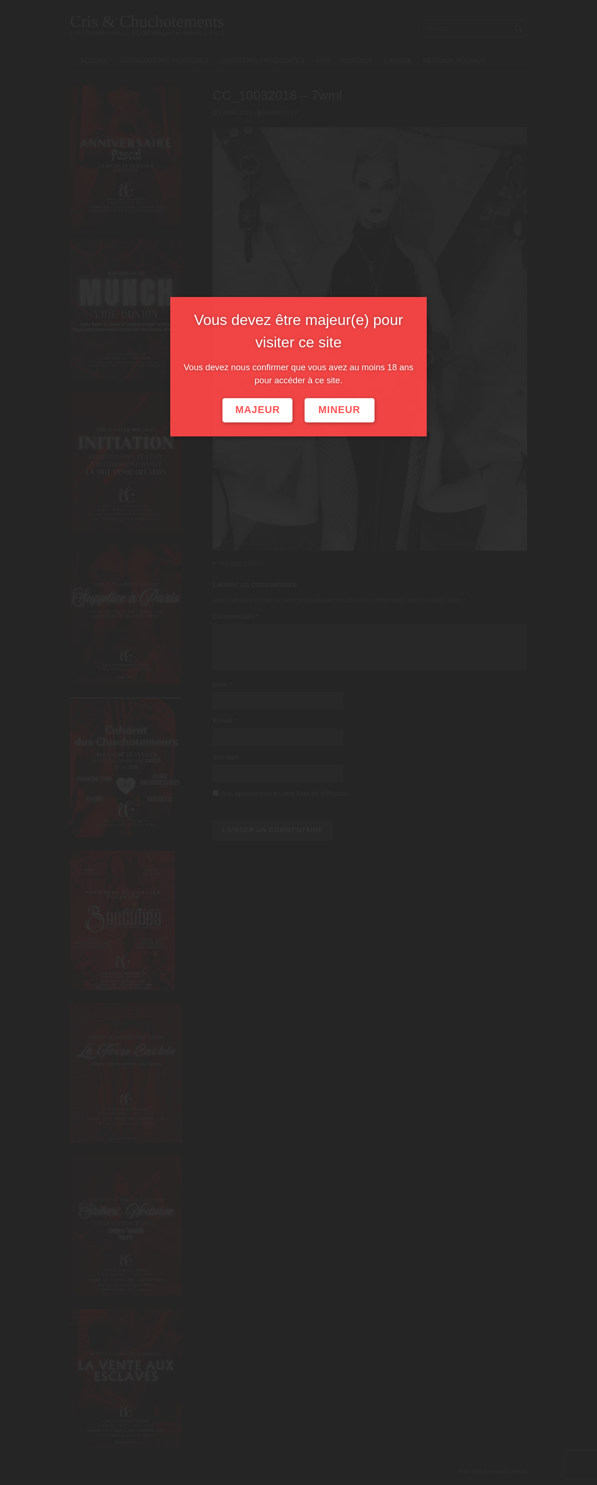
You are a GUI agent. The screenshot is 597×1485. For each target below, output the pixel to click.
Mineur (340, 409)
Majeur (257, 409)
